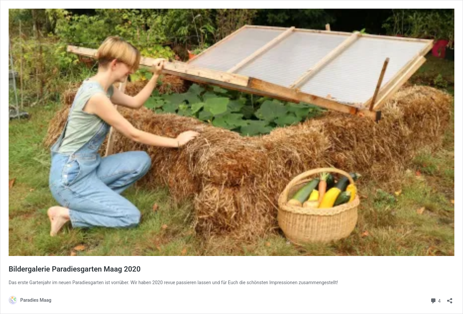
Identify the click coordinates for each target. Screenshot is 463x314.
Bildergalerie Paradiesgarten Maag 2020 (75, 269)
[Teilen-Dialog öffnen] (449, 298)
